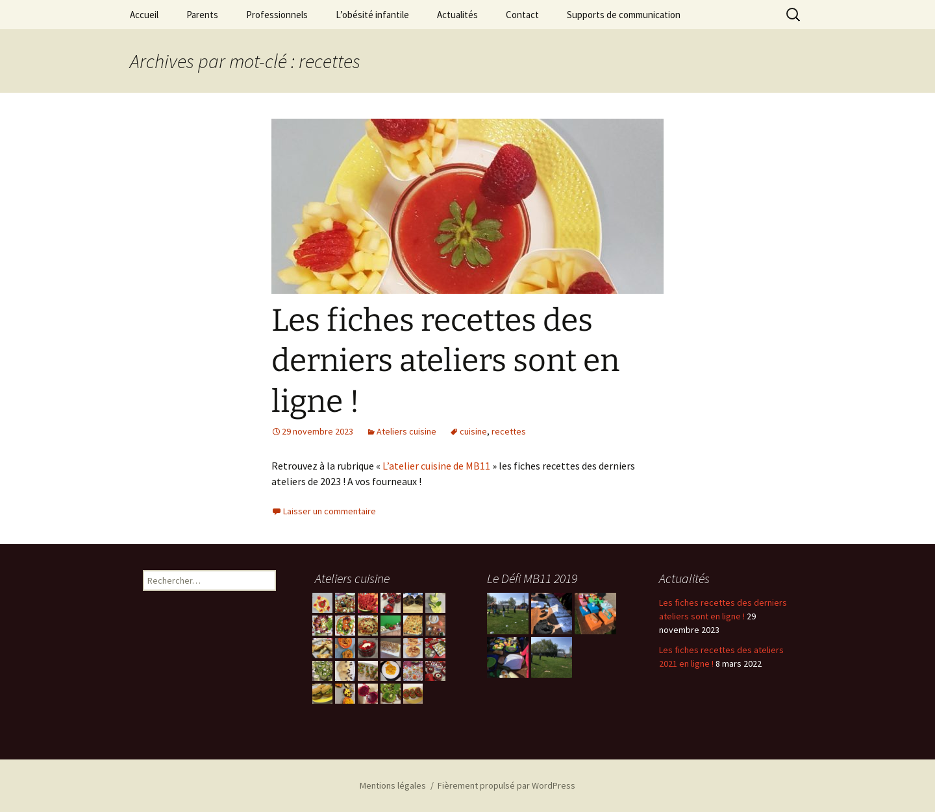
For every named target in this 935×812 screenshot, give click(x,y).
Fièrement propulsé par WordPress (506, 785)
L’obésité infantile (372, 14)
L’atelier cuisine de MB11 (436, 465)
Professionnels (277, 14)
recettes (509, 431)
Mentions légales (393, 785)
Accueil (144, 14)
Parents (202, 14)
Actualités (457, 14)
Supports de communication (623, 14)
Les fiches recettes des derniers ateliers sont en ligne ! (445, 361)
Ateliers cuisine (406, 431)
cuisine (473, 431)
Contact (522, 14)
